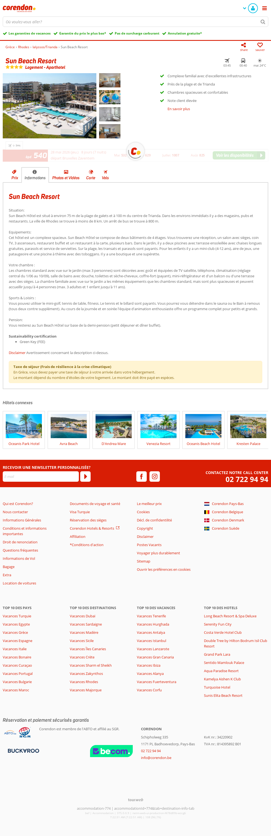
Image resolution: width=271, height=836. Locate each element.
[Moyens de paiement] (23, 750)
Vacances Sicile (82, 640)
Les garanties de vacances (29, 33)
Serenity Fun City (218, 624)
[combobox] (135, 21)
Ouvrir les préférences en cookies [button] (164, 569)
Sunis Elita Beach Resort (223, 695)
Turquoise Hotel (217, 687)
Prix (14, 177)
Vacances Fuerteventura (156, 681)
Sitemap (143, 561)
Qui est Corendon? (18, 503)
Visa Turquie (80, 511)
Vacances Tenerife (151, 616)
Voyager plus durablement (158, 552)
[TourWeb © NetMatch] (135, 799)
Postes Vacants (149, 544)
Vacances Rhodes (84, 681)
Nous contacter (15, 511)
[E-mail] (41, 476)
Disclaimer (17, 352)
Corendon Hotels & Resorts (92, 528)
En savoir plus (179, 108)
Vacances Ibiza (148, 665)
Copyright (145, 528)
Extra (7, 574)
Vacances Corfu (149, 689)
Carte (90, 177)
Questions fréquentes (20, 550)
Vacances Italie (15, 648)
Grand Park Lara (217, 654)
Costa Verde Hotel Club (223, 632)
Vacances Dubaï (82, 616)
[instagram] (154, 476)
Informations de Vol (19, 558)
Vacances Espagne (17, 640)
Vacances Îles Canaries (88, 648)
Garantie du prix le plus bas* (82, 33)
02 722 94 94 (247, 479)
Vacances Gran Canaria (155, 657)
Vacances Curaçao (17, 665)
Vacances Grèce (15, 632)
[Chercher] (263, 21)
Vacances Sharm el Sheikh (91, 665)
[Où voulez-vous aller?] (135, 21)
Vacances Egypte (16, 624)
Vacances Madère (84, 632)
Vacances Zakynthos (86, 673)
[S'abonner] (85, 476)
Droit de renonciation (20, 542)
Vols (105, 177)
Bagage (9, 566)
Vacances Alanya (150, 673)
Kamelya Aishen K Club (222, 679)
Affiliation (77, 536)
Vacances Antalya (151, 632)
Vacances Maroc (16, 689)
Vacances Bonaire (17, 657)
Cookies (143, 511)
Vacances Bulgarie (17, 681)
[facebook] (141, 476)
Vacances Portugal (18, 673)
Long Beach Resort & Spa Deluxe (230, 616)
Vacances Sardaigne (86, 624)
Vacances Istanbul (151, 640)
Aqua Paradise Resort (221, 670)
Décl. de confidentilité (154, 520)
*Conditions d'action (86, 544)
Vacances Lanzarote (153, 648)
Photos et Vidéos (66, 177)
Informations (35, 177)
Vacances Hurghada (153, 624)
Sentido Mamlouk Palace (224, 662)
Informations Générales (22, 520)
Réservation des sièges (88, 520)
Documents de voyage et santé (95, 503)
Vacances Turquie (17, 616)
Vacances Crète (82, 657)
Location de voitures (19, 583)
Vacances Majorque (86, 689)
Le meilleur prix (149, 503)
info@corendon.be (156, 757)
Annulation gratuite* (185, 33)
